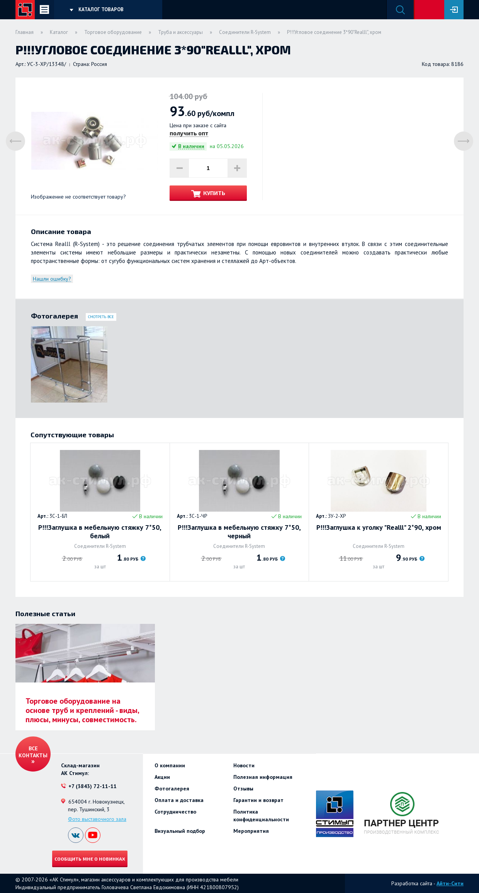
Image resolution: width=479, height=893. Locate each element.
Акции (162, 776)
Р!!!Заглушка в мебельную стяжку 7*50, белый (99, 531)
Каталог (59, 32)
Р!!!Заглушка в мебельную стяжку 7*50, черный (239, 531)
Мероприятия (251, 830)
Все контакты (33, 752)
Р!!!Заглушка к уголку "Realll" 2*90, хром (378, 527)
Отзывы (243, 788)
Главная (24, 32)
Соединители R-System (245, 32)
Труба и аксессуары (180, 32)
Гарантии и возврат (258, 800)
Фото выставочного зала (97, 818)
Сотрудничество (175, 811)
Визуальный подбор (180, 830)
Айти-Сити (450, 883)
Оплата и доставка (179, 800)
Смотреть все (101, 316)
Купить (214, 193)
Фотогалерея (172, 788)
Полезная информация (262, 776)
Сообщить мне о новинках (89, 858)
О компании (170, 765)
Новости (244, 765)
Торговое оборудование (113, 32)
